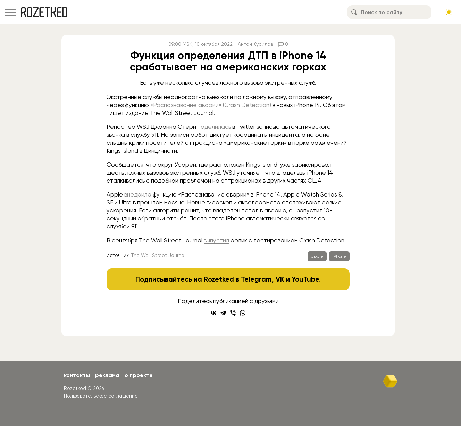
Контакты (77, 375)
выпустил (216, 240)
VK (280, 279)
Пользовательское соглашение (101, 396)
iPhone (339, 256)
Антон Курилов (255, 44)
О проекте (139, 375)
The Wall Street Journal (158, 255)
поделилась (214, 126)
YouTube (305, 279)
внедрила (137, 194)
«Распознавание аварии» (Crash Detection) (210, 104)
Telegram (256, 279)
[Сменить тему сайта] (449, 12)
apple (317, 256)
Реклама (107, 375)
